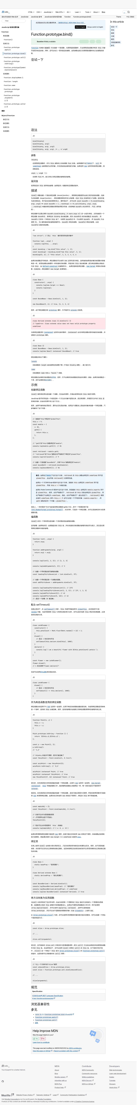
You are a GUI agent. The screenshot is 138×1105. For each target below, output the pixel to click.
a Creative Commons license (84, 1101)
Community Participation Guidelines (72, 1095)
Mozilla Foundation (44, 1099)
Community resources (89, 1073)
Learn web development (117, 1073)
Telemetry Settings (42, 1095)
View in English (80, 27)
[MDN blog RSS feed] (16, 1081)
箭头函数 (43, 672)
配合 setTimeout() (40, 604)
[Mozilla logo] (8, 1094)
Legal (55, 1095)
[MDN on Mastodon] (13, 1081)
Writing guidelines (88, 1077)
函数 (36, 1023)
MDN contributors (75, 1048)
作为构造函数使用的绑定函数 (46, 702)
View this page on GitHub (41, 1051)
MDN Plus (58, 1084)
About (57, 1070)
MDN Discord (87, 1080)
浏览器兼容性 (115, 42)
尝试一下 (114, 27)
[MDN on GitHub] (3, 1081)
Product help (59, 1087)
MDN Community (88, 1070)
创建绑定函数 (38, 389)
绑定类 (34, 841)
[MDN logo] (6, 1066)
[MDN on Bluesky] (6, 1081)
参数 (33, 155)
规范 (112, 39)
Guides (111, 1077)
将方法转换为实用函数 (42, 897)
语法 (112, 30)
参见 (112, 45)
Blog (103, 12)
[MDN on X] (10, 1081)
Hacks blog (113, 1087)
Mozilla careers (60, 1077)
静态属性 (48, 380)
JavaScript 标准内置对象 (10, 27)
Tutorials (112, 1080)
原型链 (53, 377)
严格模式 (89, 163)
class (79, 837)
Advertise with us (61, 1080)
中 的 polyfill (53, 1014)
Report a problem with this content (66, 1051)
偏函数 (34, 516)
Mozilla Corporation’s (12, 1099)
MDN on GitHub (87, 1084)
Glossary (112, 1084)
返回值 (34, 181)
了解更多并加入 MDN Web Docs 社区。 (71, 23)
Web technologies (115, 1070)
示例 (112, 36)
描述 (112, 33)
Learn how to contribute (41, 1042)
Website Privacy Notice (24, 1095)
